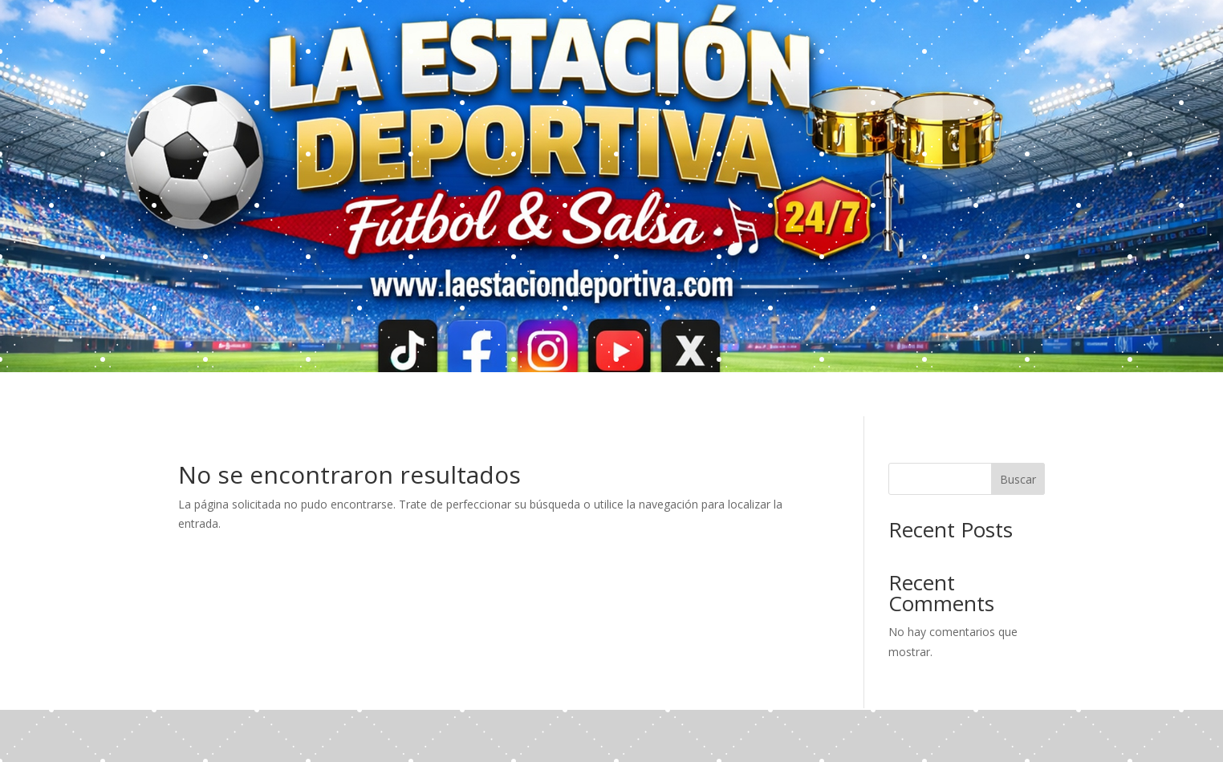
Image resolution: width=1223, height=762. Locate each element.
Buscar (1018, 479)
